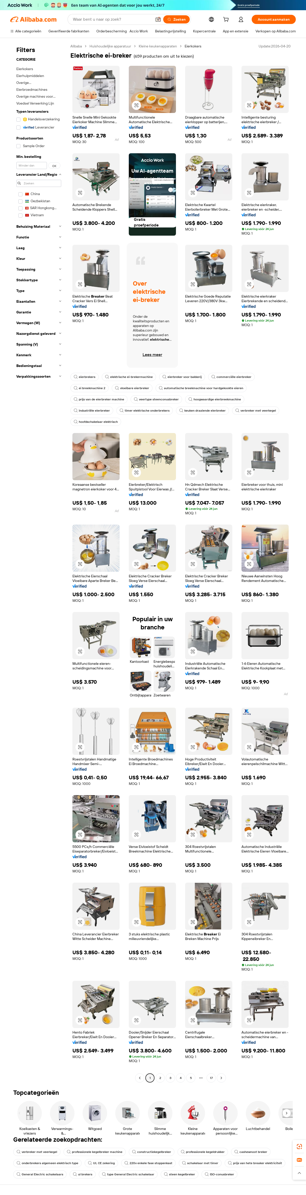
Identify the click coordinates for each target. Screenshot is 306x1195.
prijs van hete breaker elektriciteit (255, 1163)
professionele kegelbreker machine (94, 1152)
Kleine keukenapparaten (158, 46)
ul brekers (82, 1174)
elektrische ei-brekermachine (129, 377)
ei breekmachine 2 (89, 388)
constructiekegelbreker (151, 1152)
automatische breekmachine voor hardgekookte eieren (201, 388)
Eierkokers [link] (193, 46)
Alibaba (76, 46)
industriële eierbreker (92, 411)
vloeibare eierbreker (132, 388)
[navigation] (38, 563)
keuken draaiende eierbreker (202, 411)
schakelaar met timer (200, 1163)
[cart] (227, 20)
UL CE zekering (101, 1163)
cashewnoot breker (250, 1152)
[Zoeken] (176, 19)
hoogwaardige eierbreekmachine (214, 399)
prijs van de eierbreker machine (99, 399)
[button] (158, 19)
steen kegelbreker (179, 1174)
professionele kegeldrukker (203, 1152)
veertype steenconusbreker (156, 399)
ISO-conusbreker (219, 1174)
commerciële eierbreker (231, 377)
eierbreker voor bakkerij (182, 377)
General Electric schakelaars (40, 1174)
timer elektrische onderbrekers (145, 411)
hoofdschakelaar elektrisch (96, 422)
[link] (299, 1146)
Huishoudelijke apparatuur (110, 46)
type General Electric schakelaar (128, 1174)
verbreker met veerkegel (255, 411)
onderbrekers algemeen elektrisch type (47, 1163)
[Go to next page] (221, 1078)
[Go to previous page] (139, 1078)
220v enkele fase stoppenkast (148, 1163)
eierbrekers (84, 377)
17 (211, 1078)
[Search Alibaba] (112, 19)
